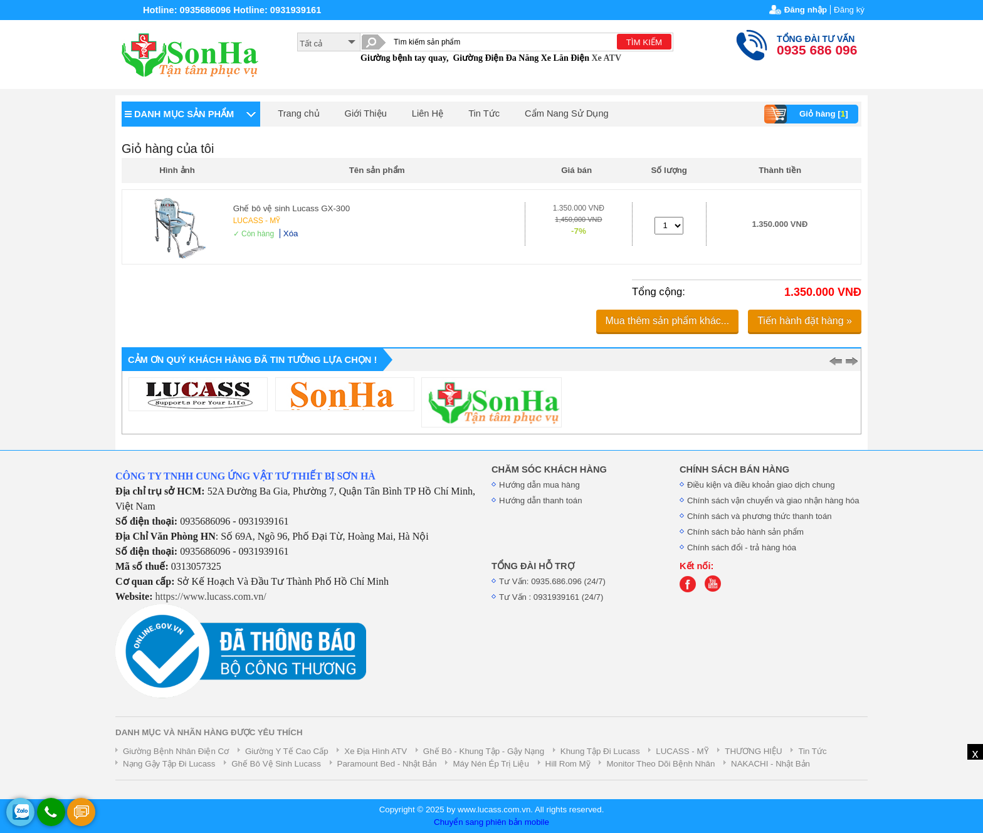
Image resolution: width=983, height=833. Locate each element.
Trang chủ (298, 113)
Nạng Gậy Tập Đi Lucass (169, 763)
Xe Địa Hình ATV (375, 751)
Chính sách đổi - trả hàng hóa (741, 547)
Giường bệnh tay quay (403, 58)
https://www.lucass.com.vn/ (210, 596)
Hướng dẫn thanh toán (540, 500)
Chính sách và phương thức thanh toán (759, 516)
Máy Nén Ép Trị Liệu (490, 763)
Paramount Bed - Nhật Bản (387, 763)
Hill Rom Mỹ (568, 763)
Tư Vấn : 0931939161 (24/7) (551, 597)
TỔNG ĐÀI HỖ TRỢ (533, 566)
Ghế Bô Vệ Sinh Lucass (276, 763)
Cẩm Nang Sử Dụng (567, 113)
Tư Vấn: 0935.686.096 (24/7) (552, 581)
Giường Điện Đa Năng (496, 58)
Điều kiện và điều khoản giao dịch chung (761, 485)
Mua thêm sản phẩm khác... (668, 320)
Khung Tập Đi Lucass (600, 751)
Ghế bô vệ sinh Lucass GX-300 (291, 208)
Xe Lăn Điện (565, 58)
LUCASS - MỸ (257, 220)
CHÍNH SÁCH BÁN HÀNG (734, 469)
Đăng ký (849, 9)
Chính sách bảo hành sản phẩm (745, 532)
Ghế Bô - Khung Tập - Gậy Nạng (483, 751)
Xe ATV (606, 58)
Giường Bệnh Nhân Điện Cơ (176, 751)
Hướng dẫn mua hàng (539, 485)
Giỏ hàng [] (807, 114)
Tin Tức (484, 113)
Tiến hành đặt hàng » (804, 320)
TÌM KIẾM (644, 42)
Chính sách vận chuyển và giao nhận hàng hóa (773, 500)
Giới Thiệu (366, 113)
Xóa (290, 233)
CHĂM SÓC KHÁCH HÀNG (549, 469)
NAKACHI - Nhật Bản (770, 763)
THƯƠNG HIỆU (753, 751)
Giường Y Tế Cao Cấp (287, 751)
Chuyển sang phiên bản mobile (491, 822)
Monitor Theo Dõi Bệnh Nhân (660, 763)
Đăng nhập (805, 9)
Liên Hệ (427, 113)
